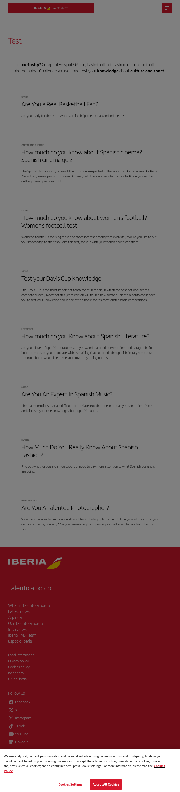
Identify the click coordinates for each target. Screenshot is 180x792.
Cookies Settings (70, 787)
